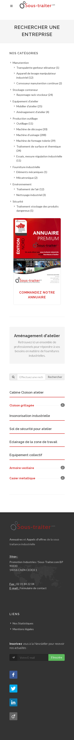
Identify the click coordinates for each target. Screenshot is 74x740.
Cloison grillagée (21, 405)
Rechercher (55, 377)
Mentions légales (23, 629)
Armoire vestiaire (21, 468)
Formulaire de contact (33, 588)
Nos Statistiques (23, 623)
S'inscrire (56, 657)
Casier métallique (22, 478)
